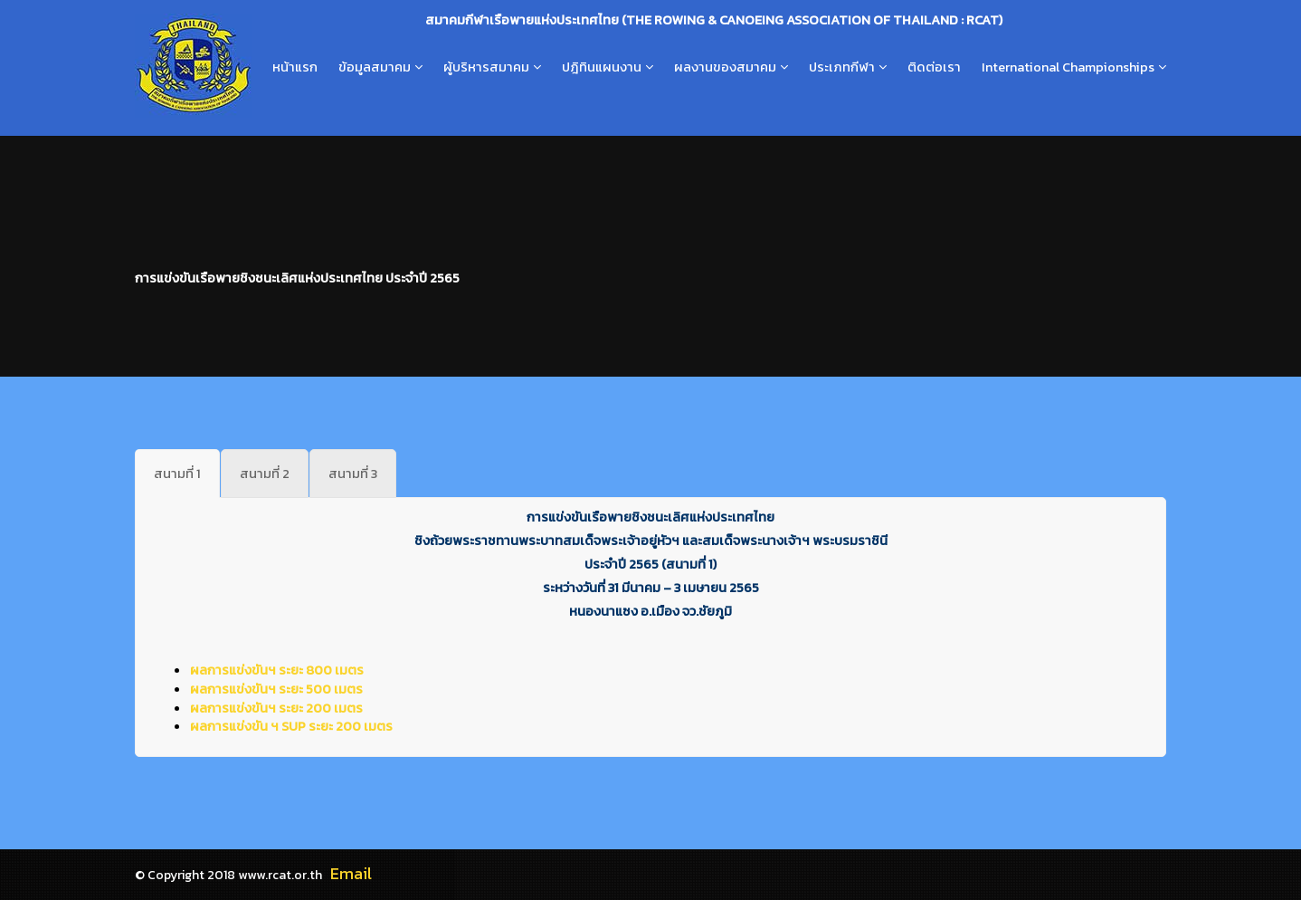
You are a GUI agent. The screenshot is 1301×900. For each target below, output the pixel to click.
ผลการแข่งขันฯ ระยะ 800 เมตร (277, 670)
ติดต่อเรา (934, 67)
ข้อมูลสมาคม (374, 67)
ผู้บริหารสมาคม (486, 67)
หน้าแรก (295, 67)
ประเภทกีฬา (842, 67)
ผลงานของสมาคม (725, 67)
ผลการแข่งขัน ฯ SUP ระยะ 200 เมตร (291, 726)
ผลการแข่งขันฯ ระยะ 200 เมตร (276, 708)
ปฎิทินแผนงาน (601, 67)
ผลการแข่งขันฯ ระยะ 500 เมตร (276, 689)
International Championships (1068, 67)
